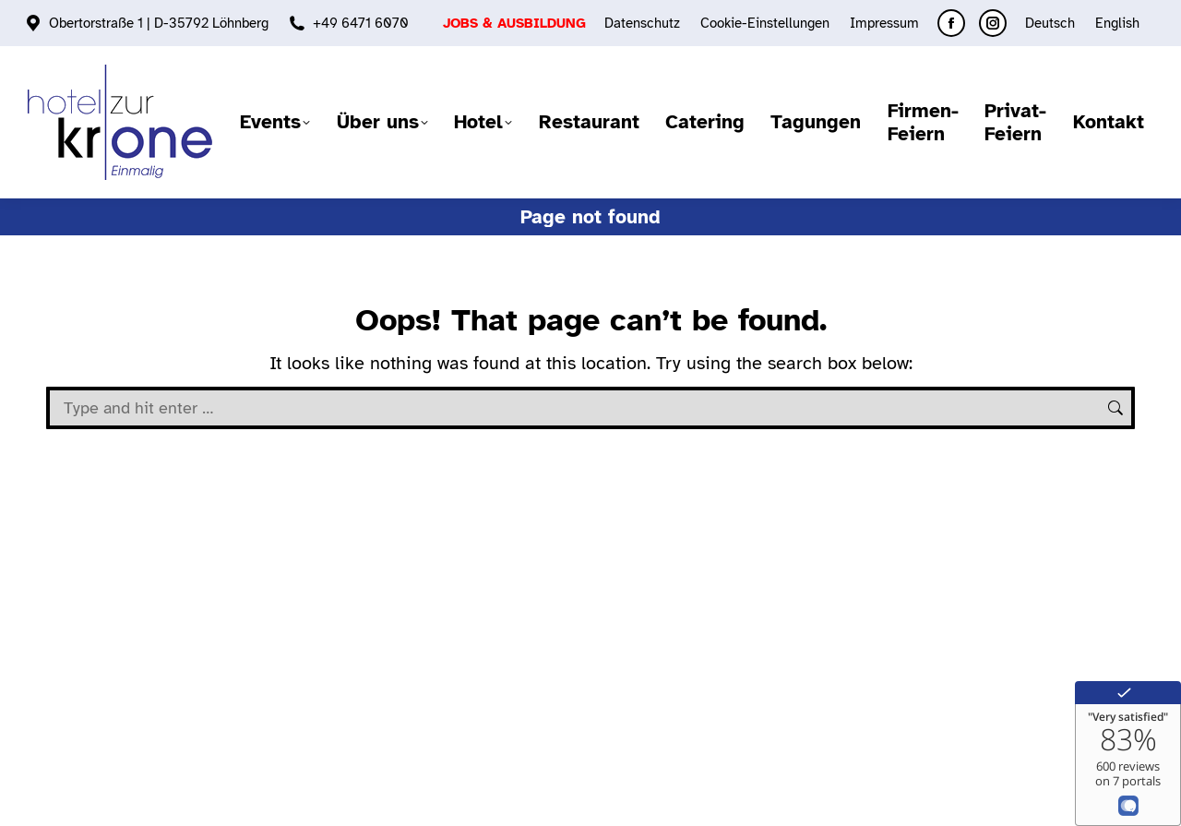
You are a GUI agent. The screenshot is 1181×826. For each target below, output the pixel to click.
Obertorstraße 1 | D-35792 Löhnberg (158, 23)
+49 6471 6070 (361, 23)
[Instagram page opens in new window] (993, 23)
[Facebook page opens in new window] (951, 23)
